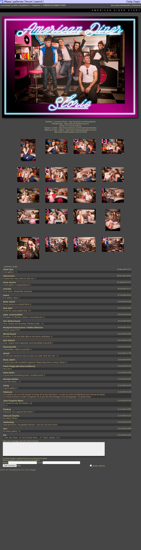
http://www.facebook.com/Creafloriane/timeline (78, 128)
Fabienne (7, 392)
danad (6, 353)
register (20, 458)
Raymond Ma (9, 347)
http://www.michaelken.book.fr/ (76, 124)
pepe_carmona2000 (12, 314)
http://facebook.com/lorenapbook (82, 122)
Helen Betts (9, 372)
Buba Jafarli (9, 302)
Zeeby (6, 385)
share (15, 267)
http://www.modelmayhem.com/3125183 (70, 132)
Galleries (36, 5)
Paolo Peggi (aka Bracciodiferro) (19, 366)
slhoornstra (9, 276)
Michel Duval (9, 334)
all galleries (24, 5)
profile (15, 5)
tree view (115, 5)
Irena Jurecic (9, 282)
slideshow (136, 5)
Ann (5, 428)
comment (7, 267)
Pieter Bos (8, 269)
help (19, 466)
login (13, 458)
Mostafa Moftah (10, 379)
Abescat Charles (11, 416)
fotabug (7, 409)
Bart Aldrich (9, 340)
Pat (4, 435)
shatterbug (8, 422)
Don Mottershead (11, 321)
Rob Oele (7, 308)
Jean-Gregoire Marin (13, 400)
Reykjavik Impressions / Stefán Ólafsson (23, 327)
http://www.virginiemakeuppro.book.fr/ (81, 130)
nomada (7, 289)
